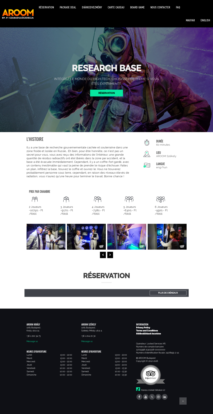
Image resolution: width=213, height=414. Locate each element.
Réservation (46, 6)
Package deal (68, 6)
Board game (137, 6)
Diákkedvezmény (92, 6)
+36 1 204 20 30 (88, 334)
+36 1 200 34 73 (34, 334)
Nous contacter (160, 6)
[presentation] (103, 253)
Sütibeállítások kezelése (148, 332)
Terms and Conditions (147, 329)
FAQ (178, 6)
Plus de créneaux (168, 291)
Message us (32, 340)
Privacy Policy (143, 326)
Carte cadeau (116, 6)
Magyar (190, 13)
